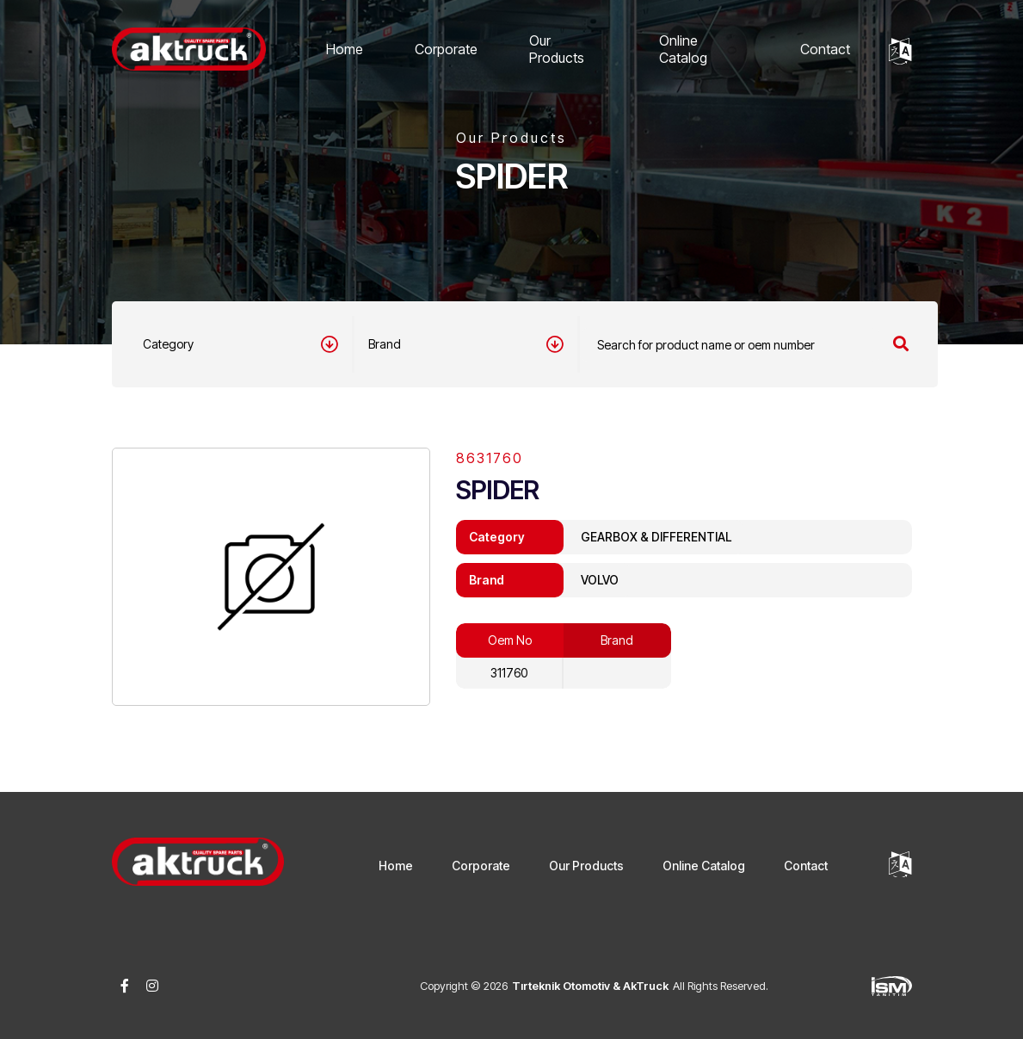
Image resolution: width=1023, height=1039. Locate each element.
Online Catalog (683, 49)
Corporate (446, 49)
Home (344, 49)
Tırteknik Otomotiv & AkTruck (590, 986)
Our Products (556, 49)
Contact (825, 49)
